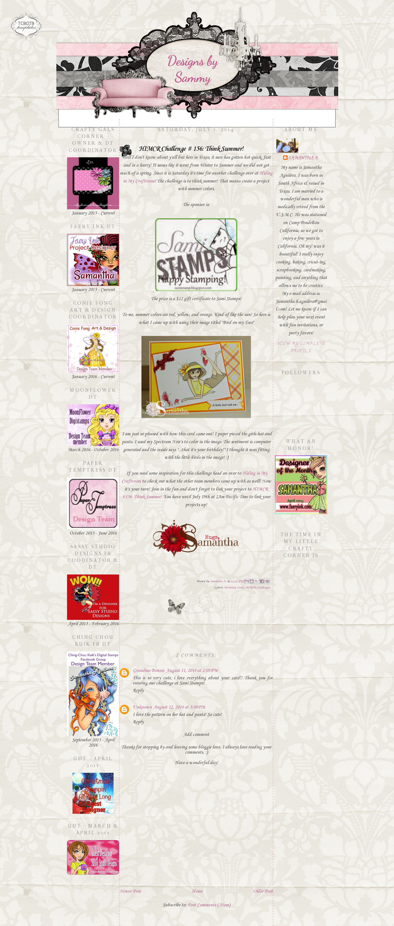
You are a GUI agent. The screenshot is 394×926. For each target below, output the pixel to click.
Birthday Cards (234, 588)
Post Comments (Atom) (209, 905)
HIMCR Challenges (257, 588)
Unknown (142, 707)
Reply (138, 690)
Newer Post (130, 891)
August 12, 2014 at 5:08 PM (179, 707)
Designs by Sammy (192, 69)
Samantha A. (304, 158)
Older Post (263, 891)
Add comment (196, 734)
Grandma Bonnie (148, 670)
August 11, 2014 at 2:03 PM (192, 670)
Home (197, 891)
